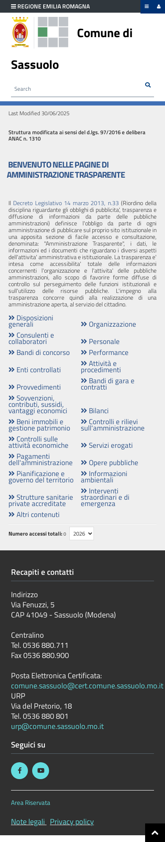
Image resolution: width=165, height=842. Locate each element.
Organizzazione (108, 324)
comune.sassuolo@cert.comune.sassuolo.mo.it (88, 685)
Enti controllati (34, 369)
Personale (100, 341)
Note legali (28, 821)
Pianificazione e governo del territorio (41, 476)
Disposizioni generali (30, 321)
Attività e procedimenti (101, 366)
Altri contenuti (34, 514)
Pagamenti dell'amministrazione (40, 459)
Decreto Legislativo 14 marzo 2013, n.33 (65, 202)
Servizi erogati (107, 445)
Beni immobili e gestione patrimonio (39, 424)
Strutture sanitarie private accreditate (40, 500)
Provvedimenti (34, 386)
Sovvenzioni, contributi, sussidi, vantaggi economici (37, 404)
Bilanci (95, 410)
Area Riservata (30, 802)
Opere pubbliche (109, 462)
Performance (105, 352)
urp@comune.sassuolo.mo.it (57, 726)
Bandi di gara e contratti (108, 383)
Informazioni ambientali (104, 476)
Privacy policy (72, 821)
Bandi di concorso (39, 352)
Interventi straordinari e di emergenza (105, 497)
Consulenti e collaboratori (31, 338)
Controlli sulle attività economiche (38, 442)
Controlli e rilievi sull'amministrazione (113, 424)
